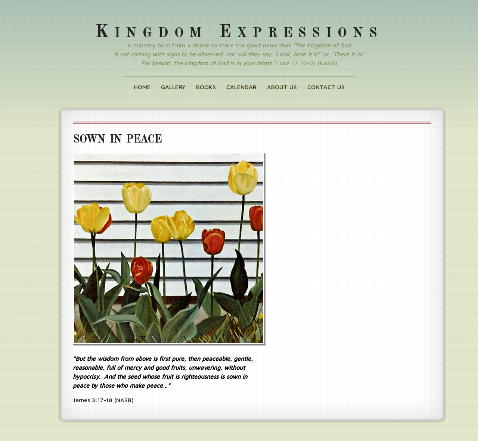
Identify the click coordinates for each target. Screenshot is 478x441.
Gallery (173, 87)
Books (206, 87)
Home (142, 87)
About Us (282, 87)
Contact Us (326, 87)
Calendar (241, 87)
